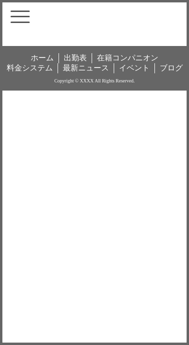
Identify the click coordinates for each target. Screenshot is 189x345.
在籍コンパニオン (127, 58)
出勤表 (75, 58)
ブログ (171, 68)
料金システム (30, 68)
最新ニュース (86, 68)
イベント (134, 68)
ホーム (42, 58)
